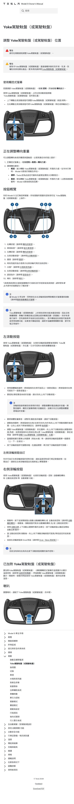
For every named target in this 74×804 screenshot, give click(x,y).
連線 (10, 652)
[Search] (39, 10)
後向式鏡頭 (14, 717)
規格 (10, 755)
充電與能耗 (13, 747)
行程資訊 (14, 713)
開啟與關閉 (13, 641)
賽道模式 (14, 705)
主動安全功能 (13, 732)
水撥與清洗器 (25, 267)
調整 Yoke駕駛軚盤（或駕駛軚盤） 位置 (36, 435)
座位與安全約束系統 (16, 648)
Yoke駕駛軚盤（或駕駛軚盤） (54, 69)
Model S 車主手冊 (15, 633)
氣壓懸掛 (14, 686)
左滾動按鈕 (32, 256)
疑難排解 (12, 766)
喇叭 (21, 278)
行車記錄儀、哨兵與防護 (18, 736)
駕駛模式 (14, 701)
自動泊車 (15, 527)
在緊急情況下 (13, 762)
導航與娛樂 (13, 743)
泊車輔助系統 (15, 690)
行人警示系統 (15, 720)
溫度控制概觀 (24, 573)
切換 (12, 671)
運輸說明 (12, 758)
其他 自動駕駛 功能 (16, 728)
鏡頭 (21, 259)
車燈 (12, 675)
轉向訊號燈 (27, 244)
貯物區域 (12, 645)
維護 (10, 751)
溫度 (10, 739)
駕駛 (10, 656)
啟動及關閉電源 (16, 660)
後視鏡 (45, 426)
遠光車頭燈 (28, 248)
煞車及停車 (14, 682)
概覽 (10, 637)
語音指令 (26, 275)
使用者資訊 (13, 770)
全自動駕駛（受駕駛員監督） (20, 724)
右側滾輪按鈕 (32, 271)
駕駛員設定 (14, 709)
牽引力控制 (14, 698)
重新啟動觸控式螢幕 (25, 300)
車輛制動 (14, 694)
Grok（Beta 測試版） (47, 540)
